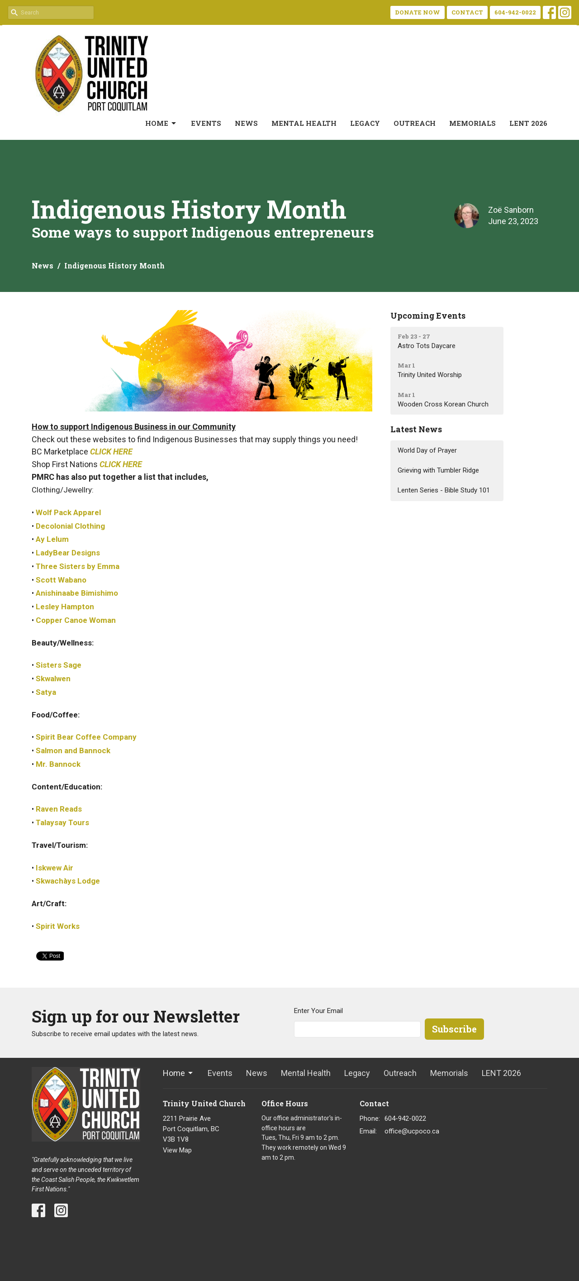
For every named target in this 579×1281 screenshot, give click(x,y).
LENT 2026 (528, 123)
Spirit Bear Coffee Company (86, 736)
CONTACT (467, 12)
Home (161, 123)
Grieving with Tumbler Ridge (438, 470)
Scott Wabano (61, 579)
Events (206, 123)
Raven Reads (59, 808)
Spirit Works (58, 926)
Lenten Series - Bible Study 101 (444, 490)
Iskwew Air (54, 867)
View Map (177, 1150)
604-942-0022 (515, 12)
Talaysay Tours (62, 822)
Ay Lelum (52, 539)
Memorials (472, 123)
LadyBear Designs (68, 552)
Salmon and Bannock (73, 750)
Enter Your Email (318, 1011)
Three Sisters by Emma (77, 566)
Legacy (365, 123)
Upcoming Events (427, 315)
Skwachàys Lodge (68, 880)
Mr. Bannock (58, 764)
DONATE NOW (417, 12)
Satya (46, 692)
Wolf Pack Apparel (68, 512)
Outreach (415, 123)
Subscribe (454, 1029)
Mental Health (304, 123)
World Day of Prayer (427, 450)
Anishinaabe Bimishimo (77, 592)
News (246, 123)
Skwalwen (53, 678)
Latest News (416, 429)
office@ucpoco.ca (411, 1131)
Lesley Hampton (65, 606)
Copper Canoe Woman (76, 620)
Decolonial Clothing (70, 526)
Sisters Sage (58, 664)
